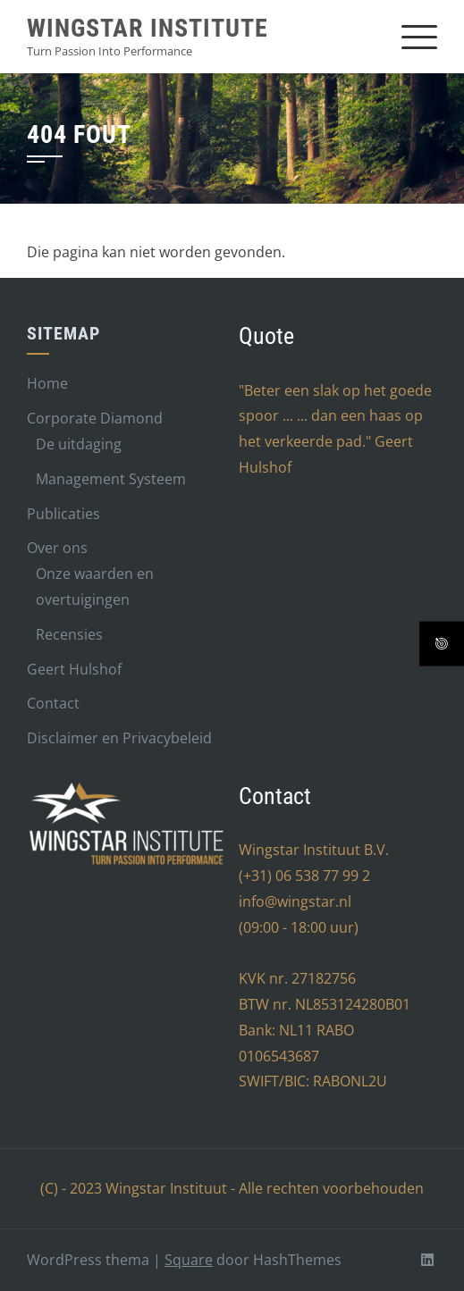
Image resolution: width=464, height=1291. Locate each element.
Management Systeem (111, 479)
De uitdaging (79, 444)
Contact (53, 703)
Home (47, 383)
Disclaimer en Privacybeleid (119, 738)
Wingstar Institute (147, 28)
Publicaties (63, 514)
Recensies (69, 634)
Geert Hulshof (74, 669)
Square (189, 1260)
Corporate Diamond (95, 418)
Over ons (57, 547)
